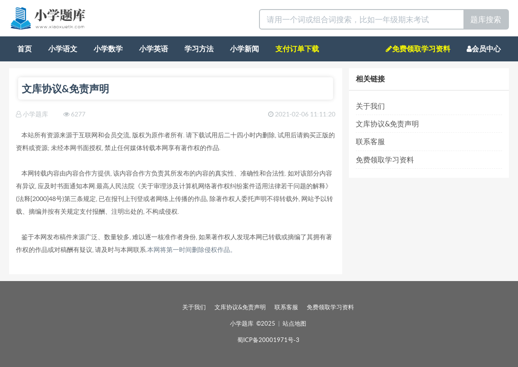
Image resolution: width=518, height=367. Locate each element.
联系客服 (370, 141)
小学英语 (153, 49)
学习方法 (199, 49)
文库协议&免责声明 (387, 124)
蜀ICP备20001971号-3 (268, 340)
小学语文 (62, 49)
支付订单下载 (297, 49)
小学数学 (108, 49)
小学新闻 (244, 49)
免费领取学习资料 (418, 49)
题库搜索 (485, 19)
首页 (24, 49)
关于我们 (370, 106)
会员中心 (484, 49)
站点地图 (294, 323)
